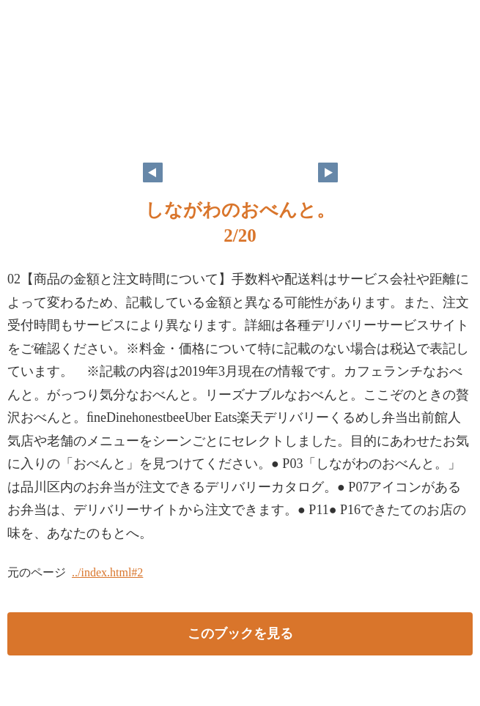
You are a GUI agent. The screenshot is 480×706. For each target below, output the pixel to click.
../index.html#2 (107, 572)
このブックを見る (240, 633)
